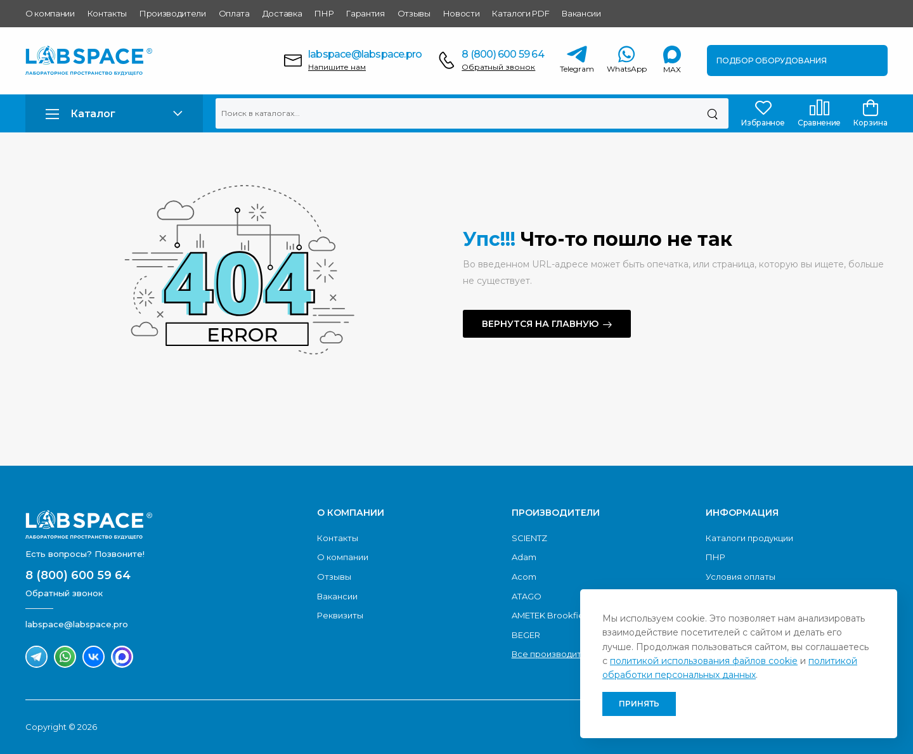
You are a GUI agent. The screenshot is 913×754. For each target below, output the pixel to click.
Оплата (234, 13)
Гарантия (365, 13)
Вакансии (581, 13)
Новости (461, 13)
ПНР (323, 13)
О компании (50, 13)
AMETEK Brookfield (552, 615)
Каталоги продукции (749, 538)
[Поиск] (712, 113)
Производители (172, 13)
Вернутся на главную (540, 323)
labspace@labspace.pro (365, 54)
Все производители (554, 654)
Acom (524, 577)
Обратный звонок (498, 67)
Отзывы (414, 13)
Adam (524, 557)
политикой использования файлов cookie (704, 661)
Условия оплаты (740, 577)
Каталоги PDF (520, 13)
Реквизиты (340, 615)
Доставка (282, 13)
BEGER (526, 635)
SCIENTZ (529, 538)
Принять (639, 703)
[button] (114, 113)
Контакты (107, 13)
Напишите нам (337, 67)
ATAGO (526, 596)
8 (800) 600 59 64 (502, 54)
